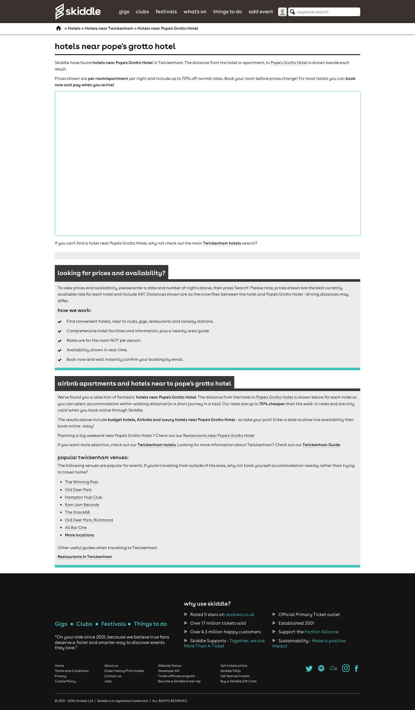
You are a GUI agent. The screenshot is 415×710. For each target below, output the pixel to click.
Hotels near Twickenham (109, 28)
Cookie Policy (65, 681)
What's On (195, 11)
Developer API (169, 671)
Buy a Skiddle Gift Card (238, 681)
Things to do (227, 11)
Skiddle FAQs (230, 671)
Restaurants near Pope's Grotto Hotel (218, 435)
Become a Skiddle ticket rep (179, 681)
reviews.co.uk (240, 614)
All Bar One (76, 527)
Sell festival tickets (234, 676)
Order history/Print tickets (124, 671)
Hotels (74, 28)
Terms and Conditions (72, 671)
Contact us (113, 676)
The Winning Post (81, 481)
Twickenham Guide (321, 444)
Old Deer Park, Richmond (89, 520)
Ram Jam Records (82, 504)
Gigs (124, 11)
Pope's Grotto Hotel (289, 62)
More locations (79, 535)
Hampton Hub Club (83, 497)
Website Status (169, 666)
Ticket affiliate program (176, 676)
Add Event (260, 11)
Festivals (166, 11)
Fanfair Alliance (322, 632)
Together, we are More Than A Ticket (224, 643)
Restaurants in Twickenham (85, 556)
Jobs (108, 681)
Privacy (60, 676)
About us (111, 666)
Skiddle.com (78, 11)
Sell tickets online (233, 666)
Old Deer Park (78, 489)
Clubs (142, 11)
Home (59, 666)
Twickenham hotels (222, 243)
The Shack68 (77, 512)
